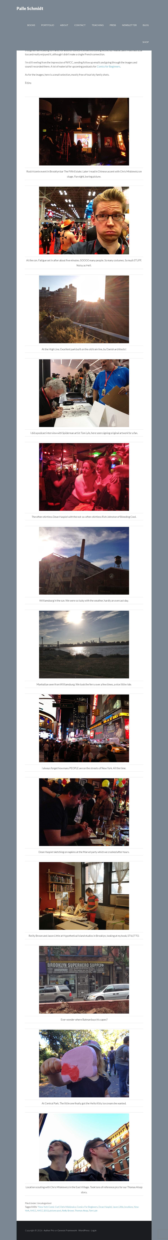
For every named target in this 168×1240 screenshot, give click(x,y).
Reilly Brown (68, 1210)
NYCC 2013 (43, 1210)
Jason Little (118, 1206)
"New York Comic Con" (48, 1206)
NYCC (33, 1210)
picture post (55, 1210)
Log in (93, 1230)
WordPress (84, 1230)
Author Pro (49, 1230)
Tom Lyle (93, 1210)
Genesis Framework (67, 1230)
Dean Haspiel (105, 1206)
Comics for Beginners (108, 66)
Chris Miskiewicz (68, 1206)
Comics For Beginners (87, 1206)
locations (128, 1206)
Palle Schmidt (30, 8)
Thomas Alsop (81, 1210)
